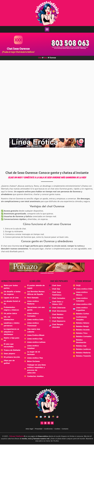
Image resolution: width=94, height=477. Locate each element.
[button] (47, 29)
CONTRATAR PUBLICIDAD (47, 273)
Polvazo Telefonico (16, 436)
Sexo (45, 57)
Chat (40, 57)
